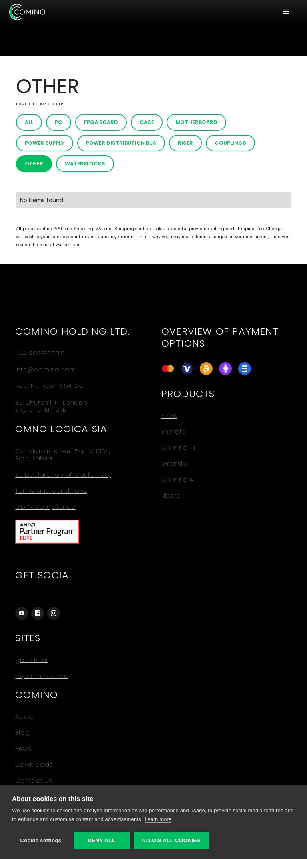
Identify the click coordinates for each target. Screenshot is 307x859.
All (29, 122)
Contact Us (33, 780)
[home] (27, 12)
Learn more (158, 819)
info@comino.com (45, 369)
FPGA (169, 416)
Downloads (34, 764)
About (25, 717)
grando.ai (31, 660)
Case (147, 122)
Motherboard (196, 122)
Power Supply (44, 143)
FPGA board (101, 122)
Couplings (230, 143)
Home (21, 104)
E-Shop (39, 104)
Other (57, 104)
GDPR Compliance (45, 507)
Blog (22, 732)
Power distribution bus (121, 143)
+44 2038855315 (40, 353)
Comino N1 (178, 447)
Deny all (101, 840)
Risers (170, 495)
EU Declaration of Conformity (63, 475)
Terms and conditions (51, 491)
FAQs (23, 748)
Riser (185, 143)
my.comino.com (41, 676)
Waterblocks (85, 163)
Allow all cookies (171, 840)
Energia (173, 432)
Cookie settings (41, 840)
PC (58, 122)
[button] (286, 12)
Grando (174, 463)
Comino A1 (178, 479)
